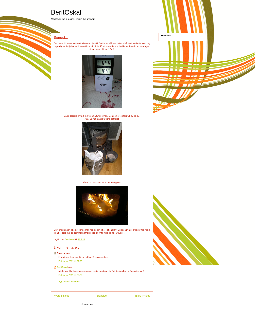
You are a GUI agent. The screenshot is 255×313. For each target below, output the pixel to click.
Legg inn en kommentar (69, 281)
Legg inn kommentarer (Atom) (108, 304)
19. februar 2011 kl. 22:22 (70, 275)
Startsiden (102, 295)
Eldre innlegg (142, 295)
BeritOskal (66, 12)
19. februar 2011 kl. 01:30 (70, 261)
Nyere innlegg (61, 295)
